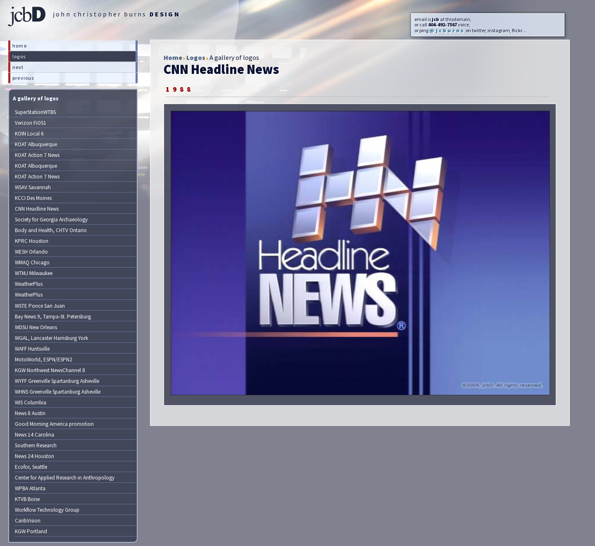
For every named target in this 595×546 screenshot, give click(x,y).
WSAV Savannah (33, 187)
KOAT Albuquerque (36, 144)
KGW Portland (31, 531)
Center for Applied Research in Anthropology (64, 477)
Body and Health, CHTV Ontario (51, 230)
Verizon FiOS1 (30, 122)
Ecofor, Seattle (31, 466)
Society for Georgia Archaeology (51, 219)
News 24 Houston (34, 456)
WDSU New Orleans (36, 327)
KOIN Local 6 (29, 133)
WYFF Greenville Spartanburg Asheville (57, 381)
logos (19, 56)
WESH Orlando (31, 251)
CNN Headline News (37, 208)
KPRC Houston (31, 241)
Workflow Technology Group (47, 509)
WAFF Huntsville (32, 348)
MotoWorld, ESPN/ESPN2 (43, 359)
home (19, 46)
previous (23, 78)
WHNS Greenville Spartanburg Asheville (57, 391)
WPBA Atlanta (30, 488)
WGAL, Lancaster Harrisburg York (51, 338)
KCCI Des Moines (33, 198)
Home (173, 57)
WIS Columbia (30, 402)
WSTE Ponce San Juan (40, 305)
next (18, 67)
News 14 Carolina (34, 434)
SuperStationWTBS (35, 112)
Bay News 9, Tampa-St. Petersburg (53, 316)
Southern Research (36, 445)
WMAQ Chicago (32, 262)
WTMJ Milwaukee (33, 273)
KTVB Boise (27, 499)
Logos (195, 57)
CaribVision (27, 520)
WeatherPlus (29, 283)
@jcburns (447, 30)
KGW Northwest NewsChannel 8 (50, 370)
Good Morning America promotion (54, 423)
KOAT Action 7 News (37, 155)
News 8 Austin (30, 413)
